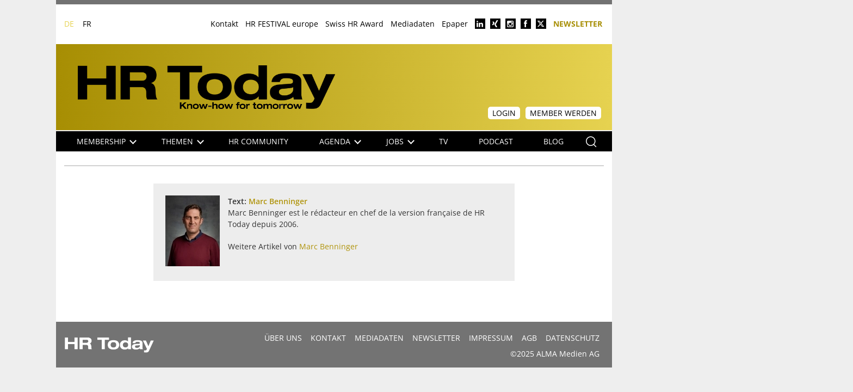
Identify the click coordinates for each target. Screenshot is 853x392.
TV (443, 141)
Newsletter (577, 23)
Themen (183, 141)
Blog (553, 141)
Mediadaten (413, 24)
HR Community (258, 141)
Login (504, 113)
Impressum (491, 338)
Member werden (563, 113)
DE (69, 24)
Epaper (455, 24)
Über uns (283, 338)
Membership (107, 141)
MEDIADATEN (379, 338)
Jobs (400, 141)
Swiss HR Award (354, 24)
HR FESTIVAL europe (281, 24)
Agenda (340, 141)
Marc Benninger (278, 201)
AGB (529, 338)
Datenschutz (572, 338)
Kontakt (224, 24)
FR (87, 24)
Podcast (496, 141)
